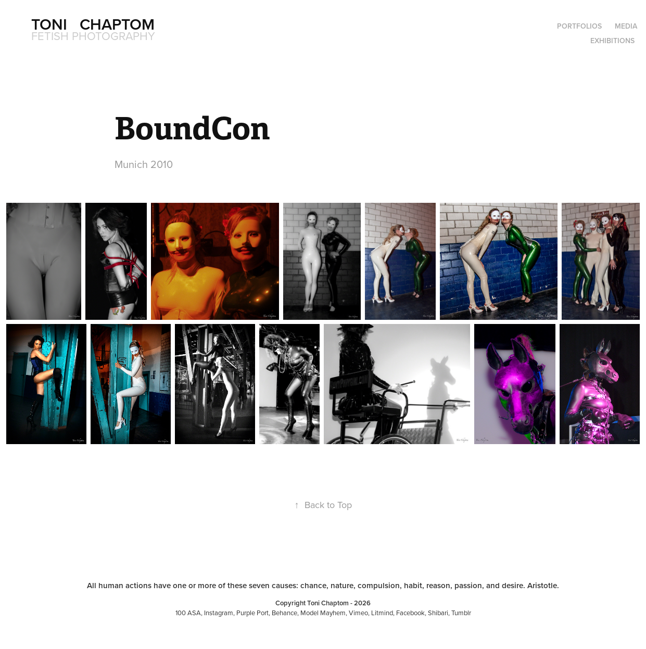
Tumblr (461, 612)
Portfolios (579, 26)
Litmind (382, 612)
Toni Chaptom (93, 24)
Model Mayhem (323, 612)
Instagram (218, 612)
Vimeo (358, 612)
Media (626, 26)
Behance (284, 612)
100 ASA (188, 612)
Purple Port (252, 612)
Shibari (438, 612)
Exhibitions (612, 40)
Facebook (410, 612)
